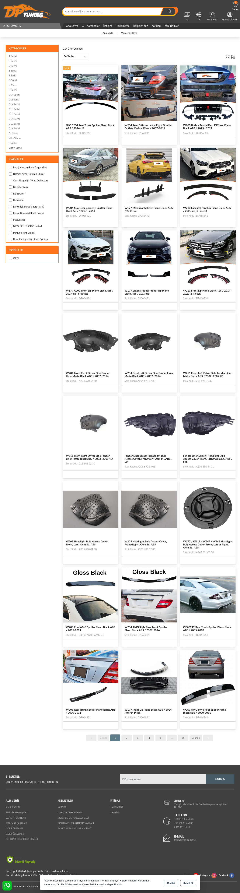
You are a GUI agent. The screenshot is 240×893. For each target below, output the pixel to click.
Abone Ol (220, 779)
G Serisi (13, 80)
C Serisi (13, 65)
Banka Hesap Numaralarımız (75, 828)
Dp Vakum (16, 200)
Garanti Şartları (16, 818)
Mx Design (17, 219)
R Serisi (13, 89)
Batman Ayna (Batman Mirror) (27, 174)
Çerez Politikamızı (92, 884)
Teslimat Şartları (16, 823)
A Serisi (13, 56)
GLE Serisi (14, 109)
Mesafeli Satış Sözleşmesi (73, 818)
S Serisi (12, 75)
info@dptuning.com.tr (185, 840)
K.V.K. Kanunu (13, 807)
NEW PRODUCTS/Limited (25, 226)
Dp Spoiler (16, 193)
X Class (12, 85)
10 (183, 737)
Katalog (156, 25)
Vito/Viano (15, 138)
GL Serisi (13, 133)
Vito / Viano (15, 147)
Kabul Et (188, 882)
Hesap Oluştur (230, 16)
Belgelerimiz (140, 25)
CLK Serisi (14, 104)
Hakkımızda (123, 25)
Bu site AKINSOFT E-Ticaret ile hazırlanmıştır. (27, 886)
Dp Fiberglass (18, 187)
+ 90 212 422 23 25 (184, 819)
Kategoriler (90, 25)
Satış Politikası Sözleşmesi (22, 839)
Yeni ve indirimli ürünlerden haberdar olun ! (32, 782)
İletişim (107, 25)
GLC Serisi (14, 123)
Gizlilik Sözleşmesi (17, 812)
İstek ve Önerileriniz (70, 812)
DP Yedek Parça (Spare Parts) (26, 206)
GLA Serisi (14, 118)
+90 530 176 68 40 (183, 823)
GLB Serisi (14, 114)
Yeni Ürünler (171, 25)
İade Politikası (14, 828)
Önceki (103, 737)
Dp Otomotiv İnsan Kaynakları (76, 823)
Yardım (62, 807)
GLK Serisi (14, 128)
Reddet (171, 882)
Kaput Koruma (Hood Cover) (26, 213)
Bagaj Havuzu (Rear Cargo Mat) (28, 167)
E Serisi (12, 70)
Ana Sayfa (72, 25)
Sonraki (196, 737)
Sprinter (13, 143)
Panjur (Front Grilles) (22, 232)
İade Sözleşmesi (15, 833)
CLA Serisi (14, 94)
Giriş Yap (212, 16)
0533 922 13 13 (182, 827)
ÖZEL (14, 258)
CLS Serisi (14, 99)
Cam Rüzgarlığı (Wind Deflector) (28, 180)
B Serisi (13, 60)
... (172, 737)
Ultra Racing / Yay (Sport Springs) (28, 239)
